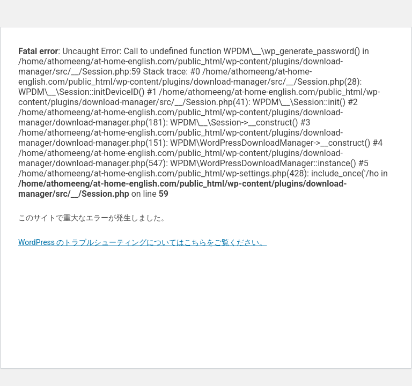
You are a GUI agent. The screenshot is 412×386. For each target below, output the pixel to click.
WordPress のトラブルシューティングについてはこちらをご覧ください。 (142, 242)
